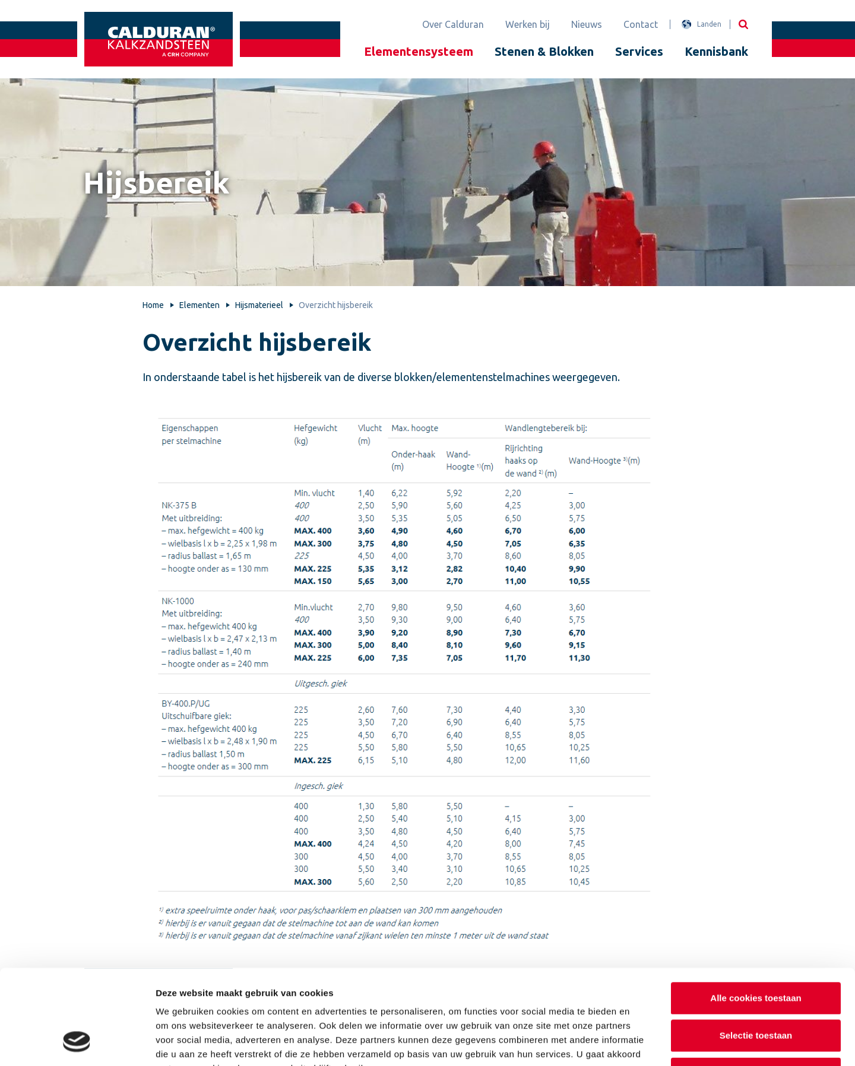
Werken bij (527, 24)
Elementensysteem (418, 51)
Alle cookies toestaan (755, 913)
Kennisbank (716, 51)
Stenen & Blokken (544, 51)
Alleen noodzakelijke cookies (756, 988)
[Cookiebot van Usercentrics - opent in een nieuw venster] (77, 1043)
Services (639, 51)
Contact (640, 24)
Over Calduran (453, 24)
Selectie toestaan (756, 951)
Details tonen (641, 1043)
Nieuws (586, 24)
